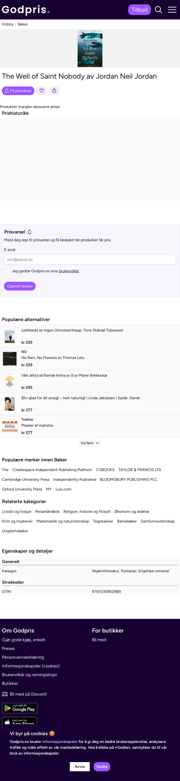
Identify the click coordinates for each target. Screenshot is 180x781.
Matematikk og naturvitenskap (62, 521)
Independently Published (74, 479)
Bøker (23, 24)
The (5, 469)
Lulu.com (64, 489)
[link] (27, 10)
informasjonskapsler (60, 741)
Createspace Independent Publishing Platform (52, 469)
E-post (10, 249)
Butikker (10, 683)
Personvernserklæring (23, 657)
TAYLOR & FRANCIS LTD (139, 469)
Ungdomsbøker (15, 531)
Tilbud (139, 9)
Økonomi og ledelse (132, 511)
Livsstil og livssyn (16, 511)
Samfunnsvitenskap (158, 521)
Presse (8, 648)
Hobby (7, 24)
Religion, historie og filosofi (87, 511)
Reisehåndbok (47, 511)
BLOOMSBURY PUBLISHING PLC (128, 479)
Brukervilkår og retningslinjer (29, 674)
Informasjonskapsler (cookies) (31, 666)
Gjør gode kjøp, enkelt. (24, 639)
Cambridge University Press (25, 479)
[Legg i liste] (41, 90)
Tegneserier (103, 521)
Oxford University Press (22, 489)
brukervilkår (69, 271)
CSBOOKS (105, 469)
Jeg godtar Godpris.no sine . (46, 271)
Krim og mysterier (17, 521)
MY (49, 489)
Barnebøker (127, 521)
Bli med (99, 639)
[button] (158, 10)
